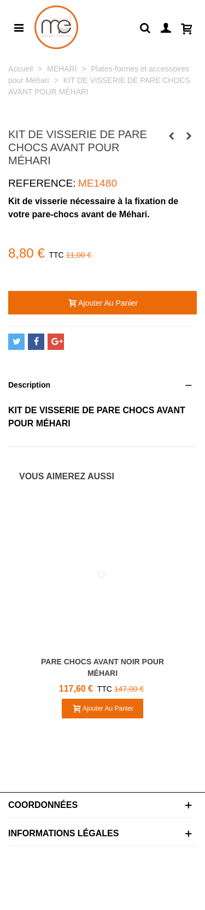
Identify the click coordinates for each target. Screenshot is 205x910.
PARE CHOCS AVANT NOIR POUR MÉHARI (102, 667)
